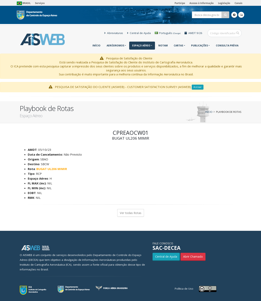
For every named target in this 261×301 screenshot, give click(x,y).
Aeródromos (115, 45)
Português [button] (168, 33)
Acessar (198, 86)
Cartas (178, 45)
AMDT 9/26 (193, 33)
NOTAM (163, 45)
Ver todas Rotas (130, 213)
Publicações (199, 45)
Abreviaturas (113, 33)
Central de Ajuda (139, 33)
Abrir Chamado (193, 256)
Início (96, 45)
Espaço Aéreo (141, 45)
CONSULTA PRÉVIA (227, 45)
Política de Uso (184, 288)
